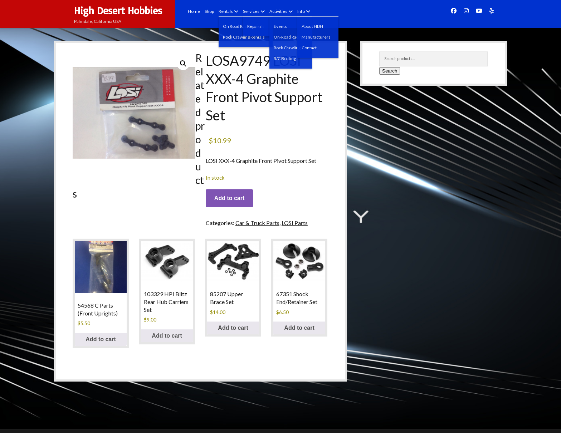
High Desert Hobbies (118, 10)
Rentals (226, 11)
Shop (209, 11)
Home (194, 11)
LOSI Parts (295, 222)
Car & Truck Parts (257, 222)
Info (301, 11)
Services (251, 11)
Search (389, 71)
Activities (278, 11)
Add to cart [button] (101, 339)
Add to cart (229, 198)
